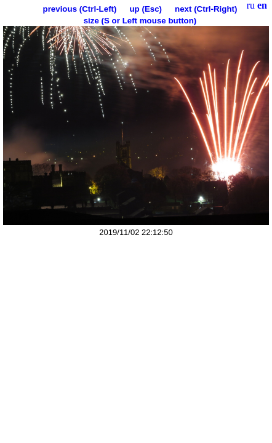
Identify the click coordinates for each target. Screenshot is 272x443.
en (262, 5)
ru (251, 5)
